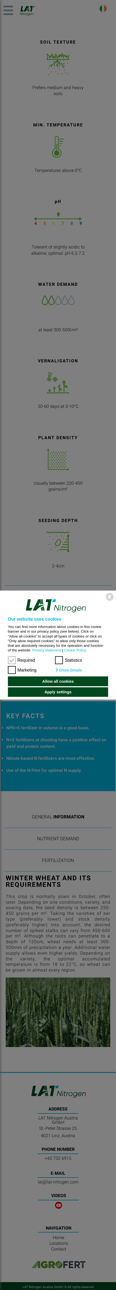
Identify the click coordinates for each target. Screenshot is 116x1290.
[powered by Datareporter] (109, 600)
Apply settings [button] (57, 692)
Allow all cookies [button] (58, 681)
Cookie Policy (75, 650)
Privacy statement (46, 650)
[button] (68, 670)
